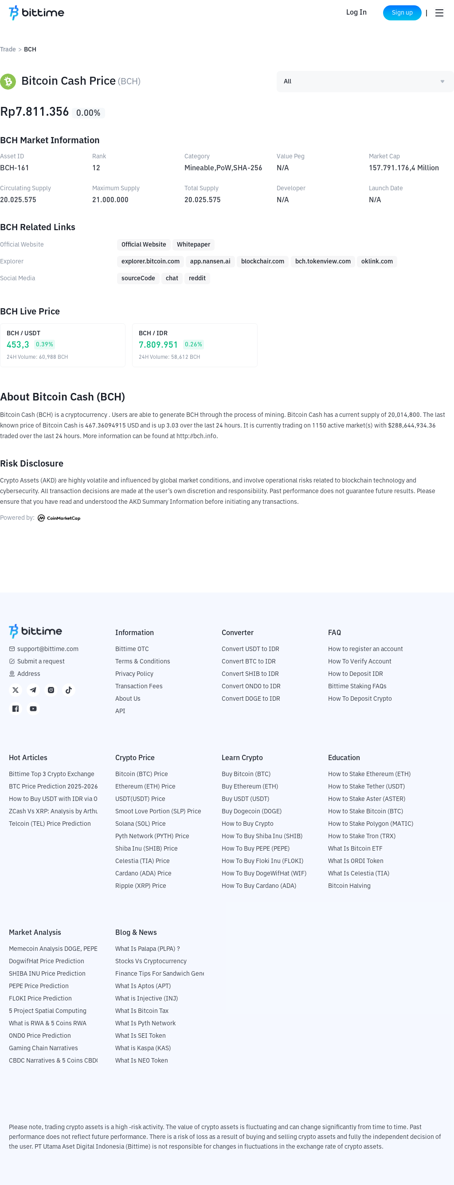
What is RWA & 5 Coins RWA (47, 1023)
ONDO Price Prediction (40, 1036)
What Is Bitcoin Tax (141, 1011)
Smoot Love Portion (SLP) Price (158, 811)
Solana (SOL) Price (140, 824)
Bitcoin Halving (349, 886)
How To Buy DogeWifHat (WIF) (264, 874)
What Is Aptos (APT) (143, 986)
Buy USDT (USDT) (246, 799)
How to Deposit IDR (355, 674)
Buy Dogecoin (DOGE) (252, 811)
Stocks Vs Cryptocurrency (151, 961)
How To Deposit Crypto (360, 699)
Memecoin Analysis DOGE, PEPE (53, 949)
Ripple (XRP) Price (140, 886)
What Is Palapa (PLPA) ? (147, 949)
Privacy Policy (134, 674)
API (120, 711)
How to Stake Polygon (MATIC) (371, 824)
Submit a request (41, 662)
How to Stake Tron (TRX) (362, 836)
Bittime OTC (132, 649)
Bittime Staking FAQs (357, 686)
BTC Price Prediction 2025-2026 (53, 787)
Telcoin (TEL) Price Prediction (50, 824)
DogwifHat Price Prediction (46, 961)
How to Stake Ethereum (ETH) (369, 774)
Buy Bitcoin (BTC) (246, 774)
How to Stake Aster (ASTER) (367, 799)
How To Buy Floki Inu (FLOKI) (263, 861)
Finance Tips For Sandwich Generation (169, 974)
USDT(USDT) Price (140, 799)
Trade (8, 50)
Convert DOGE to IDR (251, 699)
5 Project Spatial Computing (47, 1011)
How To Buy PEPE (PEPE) (256, 849)
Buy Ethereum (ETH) (250, 787)
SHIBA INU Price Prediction (47, 974)
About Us (128, 699)
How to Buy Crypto (248, 824)
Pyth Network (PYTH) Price (152, 836)
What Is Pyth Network (145, 1023)
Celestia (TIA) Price (142, 861)
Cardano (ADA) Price (143, 874)
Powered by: (40, 518)
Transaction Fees (139, 686)
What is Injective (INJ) (146, 999)
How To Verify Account (359, 662)
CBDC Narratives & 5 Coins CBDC (54, 1061)
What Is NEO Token (141, 1061)
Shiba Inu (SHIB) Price (146, 849)
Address (28, 674)
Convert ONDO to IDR (251, 686)
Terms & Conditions (142, 662)
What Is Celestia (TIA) (359, 874)
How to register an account (365, 649)
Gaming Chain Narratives (43, 1048)
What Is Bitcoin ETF (355, 849)
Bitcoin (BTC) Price (141, 774)
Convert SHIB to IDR (250, 674)
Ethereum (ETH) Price (145, 787)
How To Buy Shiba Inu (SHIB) (262, 836)
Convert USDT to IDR (250, 649)
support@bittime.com (47, 649)
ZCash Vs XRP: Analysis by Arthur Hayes (64, 811)
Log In (349, 12)
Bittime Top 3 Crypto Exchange (51, 774)
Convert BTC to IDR (249, 662)
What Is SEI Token (140, 1036)
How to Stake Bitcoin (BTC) (365, 811)
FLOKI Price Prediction (40, 999)
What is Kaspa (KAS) (143, 1048)
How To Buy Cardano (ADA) (259, 886)
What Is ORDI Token (356, 861)
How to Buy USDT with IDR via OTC (57, 799)
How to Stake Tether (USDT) (366, 787)
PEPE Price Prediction (39, 986)
